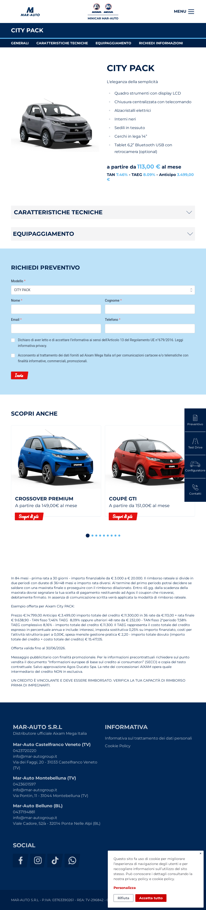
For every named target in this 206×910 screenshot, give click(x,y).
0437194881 (24, 812)
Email (16, 320)
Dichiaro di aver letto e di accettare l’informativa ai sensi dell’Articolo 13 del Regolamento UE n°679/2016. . (100, 343)
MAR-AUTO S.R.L (30, 11)
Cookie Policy (118, 746)
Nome (16, 300)
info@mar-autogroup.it (35, 756)
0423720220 (24, 750)
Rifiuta (123, 898)
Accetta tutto (151, 898)
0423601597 (24, 784)
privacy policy (136, 879)
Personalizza (125, 888)
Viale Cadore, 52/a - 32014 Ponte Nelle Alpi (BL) (56, 823)
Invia (19, 375)
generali (20, 43)
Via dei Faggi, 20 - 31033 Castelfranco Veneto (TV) (55, 765)
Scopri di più (28, 516)
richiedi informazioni (161, 43)
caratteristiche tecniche (62, 43)
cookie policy (163, 879)
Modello (18, 281)
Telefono (112, 320)
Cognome (113, 300)
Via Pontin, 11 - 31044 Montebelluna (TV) (50, 795)
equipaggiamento (113, 43)
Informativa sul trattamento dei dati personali (148, 738)
